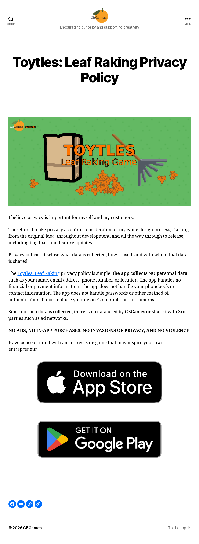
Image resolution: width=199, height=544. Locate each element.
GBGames (32, 532)
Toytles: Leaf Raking (38, 278)
